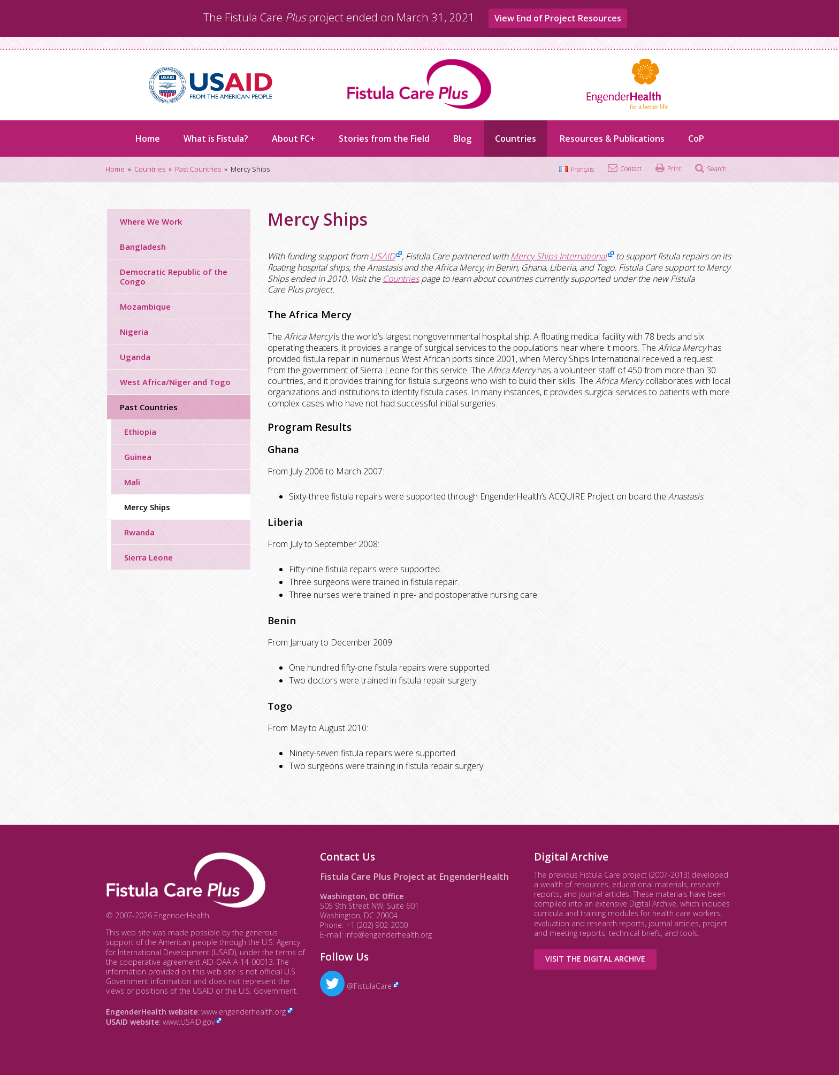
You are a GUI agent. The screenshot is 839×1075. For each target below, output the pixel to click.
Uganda (135, 356)
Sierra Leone (148, 557)
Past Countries (149, 407)
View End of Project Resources (557, 18)
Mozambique (145, 306)
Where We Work (151, 221)
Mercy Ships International (558, 256)
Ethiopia (140, 431)
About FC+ (293, 138)
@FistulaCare (356, 986)
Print (674, 168)
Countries (515, 138)
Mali (132, 482)
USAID (382, 256)
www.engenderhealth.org (243, 1012)
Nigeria (134, 331)
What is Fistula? (216, 138)
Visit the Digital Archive (595, 959)
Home (147, 138)
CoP (696, 138)
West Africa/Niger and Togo (175, 382)
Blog (462, 138)
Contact (631, 168)
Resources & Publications (612, 138)
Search (717, 168)
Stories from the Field (384, 138)
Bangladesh (143, 246)
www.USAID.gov (189, 1022)
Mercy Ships (147, 507)
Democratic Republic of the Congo (173, 276)
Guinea (137, 456)
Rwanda (139, 532)
